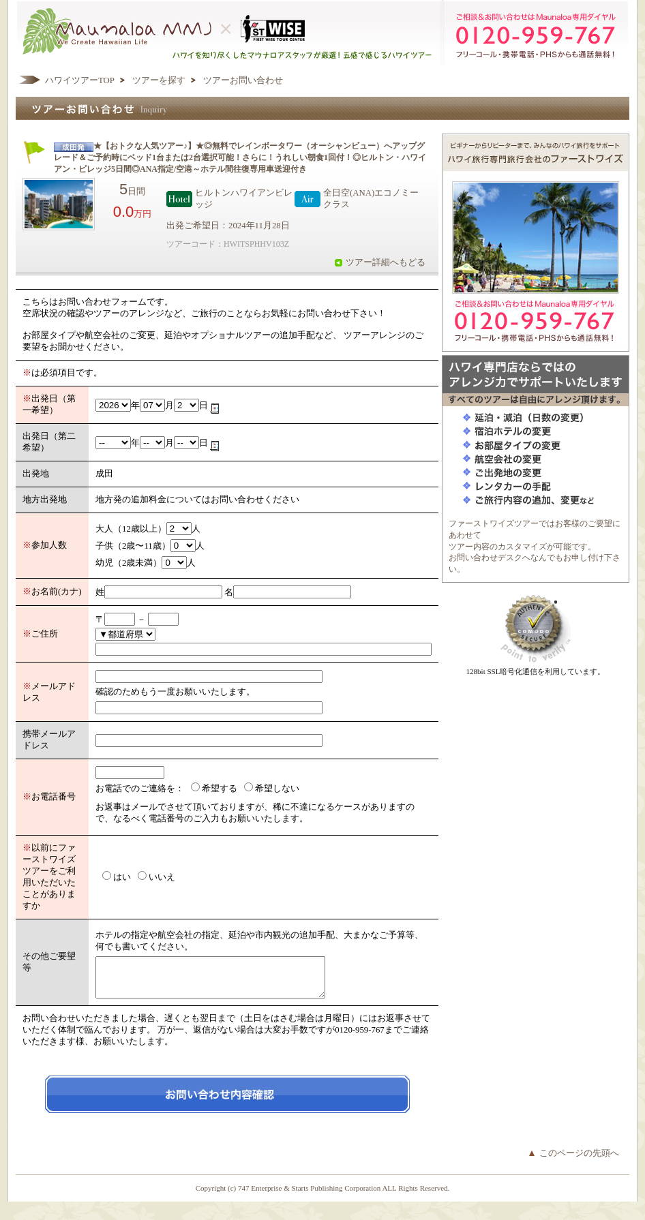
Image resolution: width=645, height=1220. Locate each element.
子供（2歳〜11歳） (132, 546)
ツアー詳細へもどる (385, 262)
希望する (219, 788)
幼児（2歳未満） (128, 563)
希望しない (277, 788)
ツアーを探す (158, 80)
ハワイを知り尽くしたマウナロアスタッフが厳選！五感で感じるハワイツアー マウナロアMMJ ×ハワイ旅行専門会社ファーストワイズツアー (322, 32)
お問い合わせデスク (485, 557)
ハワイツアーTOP (80, 80)
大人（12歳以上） (130, 529)
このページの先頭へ (579, 1161)
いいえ (162, 877)
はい (122, 877)
